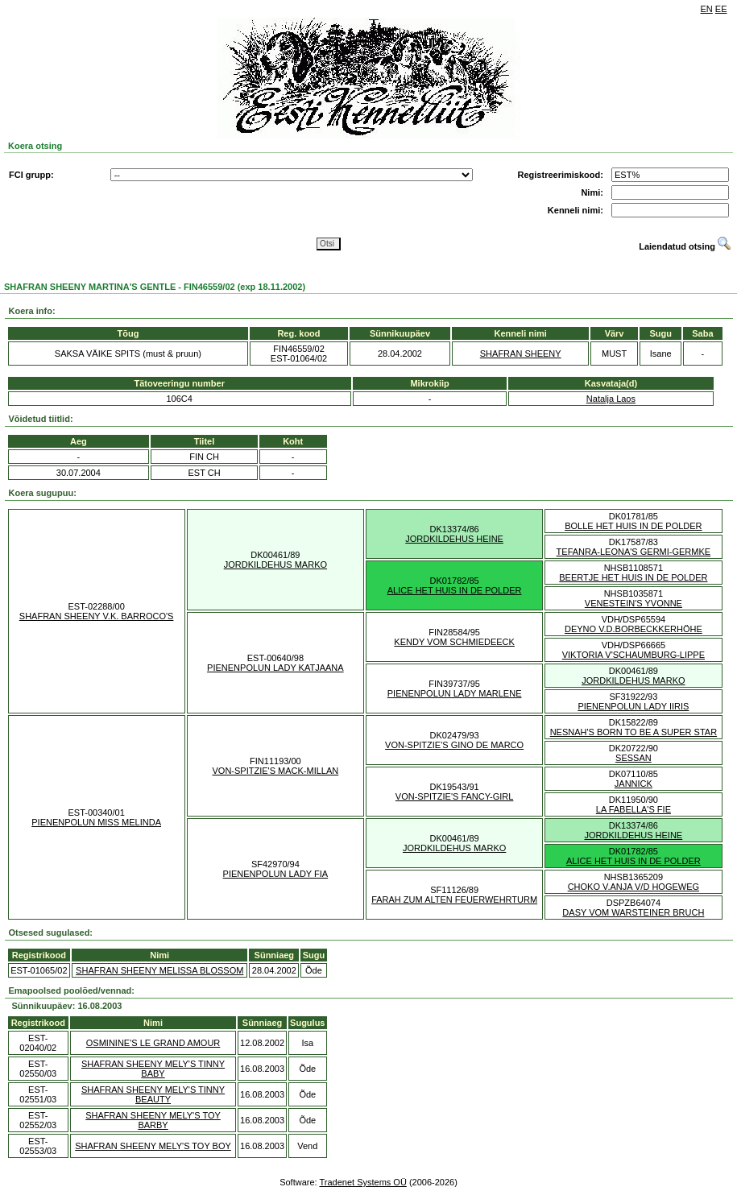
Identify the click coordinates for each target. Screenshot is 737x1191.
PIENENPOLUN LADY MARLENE (454, 693)
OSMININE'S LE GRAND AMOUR (153, 1043)
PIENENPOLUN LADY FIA (276, 874)
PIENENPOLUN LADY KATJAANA (275, 667)
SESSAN (633, 758)
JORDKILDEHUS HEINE (454, 539)
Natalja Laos (611, 398)
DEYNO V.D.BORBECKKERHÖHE (633, 629)
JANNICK (633, 783)
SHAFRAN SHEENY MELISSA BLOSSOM (159, 970)
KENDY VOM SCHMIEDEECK (454, 642)
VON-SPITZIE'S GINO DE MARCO (454, 745)
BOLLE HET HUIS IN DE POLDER (633, 526)
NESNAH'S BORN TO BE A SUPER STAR (634, 732)
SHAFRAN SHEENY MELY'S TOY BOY (153, 1146)
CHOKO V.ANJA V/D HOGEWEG (633, 886)
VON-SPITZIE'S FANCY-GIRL (454, 796)
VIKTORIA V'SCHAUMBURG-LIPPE (633, 655)
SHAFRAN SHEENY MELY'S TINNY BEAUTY (153, 1094)
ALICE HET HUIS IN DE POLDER (454, 590)
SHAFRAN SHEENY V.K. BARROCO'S (96, 616)
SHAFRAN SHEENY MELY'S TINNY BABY (153, 1068)
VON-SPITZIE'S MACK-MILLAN (276, 770)
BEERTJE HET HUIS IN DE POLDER (633, 577)
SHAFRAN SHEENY (520, 353)
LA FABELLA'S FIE (633, 809)
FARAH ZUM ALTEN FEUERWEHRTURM (454, 899)
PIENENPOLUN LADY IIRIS (633, 706)
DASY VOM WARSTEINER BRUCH (633, 912)
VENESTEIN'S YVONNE (633, 603)
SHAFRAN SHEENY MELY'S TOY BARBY (153, 1120)
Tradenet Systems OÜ (362, 1182)
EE (721, 9)
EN (707, 9)
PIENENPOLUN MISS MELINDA (96, 822)
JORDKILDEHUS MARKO (275, 564)
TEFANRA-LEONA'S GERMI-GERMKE (634, 551)
